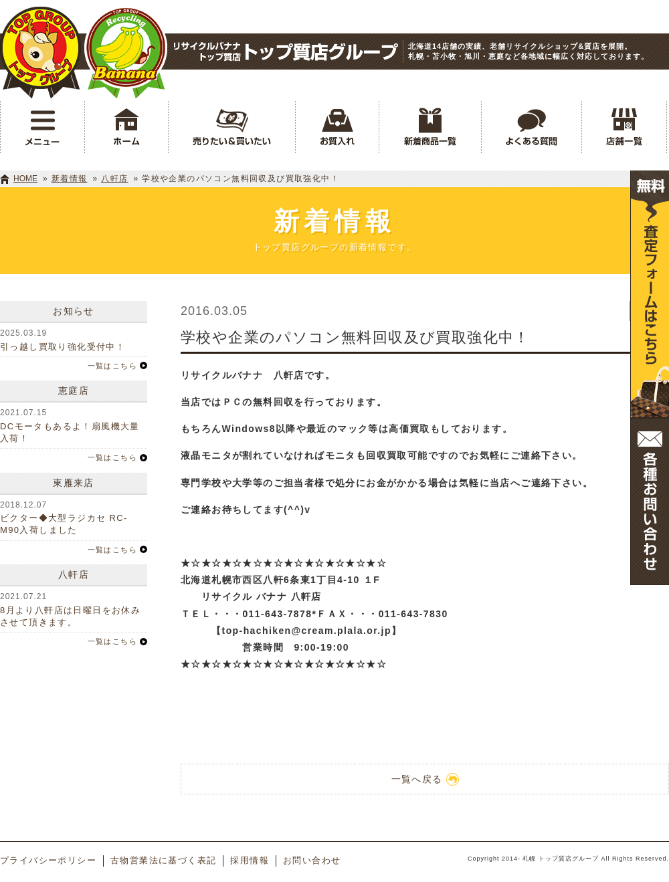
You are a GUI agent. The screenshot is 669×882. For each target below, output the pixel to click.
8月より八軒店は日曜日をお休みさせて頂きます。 (70, 616)
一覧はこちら (112, 366)
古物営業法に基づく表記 (163, 860)
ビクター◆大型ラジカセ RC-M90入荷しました (64, 524)
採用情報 (249, 860)
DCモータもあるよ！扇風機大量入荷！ (70, 432)
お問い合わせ (312, 860)
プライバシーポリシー (48, 860)
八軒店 (114, 178)
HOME (25, 178)
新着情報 (70, 178)
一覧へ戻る (425, 779)
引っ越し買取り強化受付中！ (62, 347)
